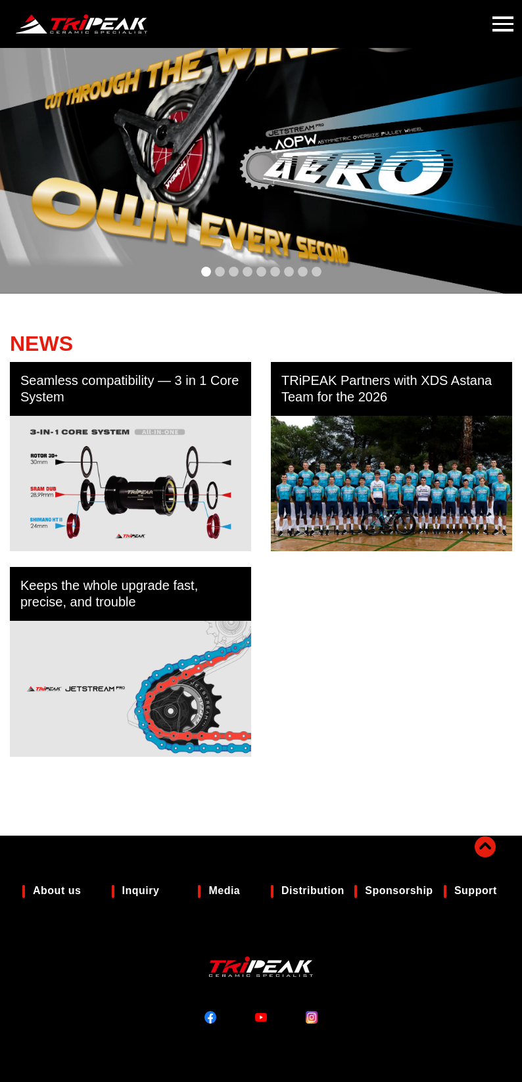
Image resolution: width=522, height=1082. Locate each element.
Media (224, 890)
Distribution (312, 890)
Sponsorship (399, 890)
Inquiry (141, 890)
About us (57, 890)
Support (475, 890)
